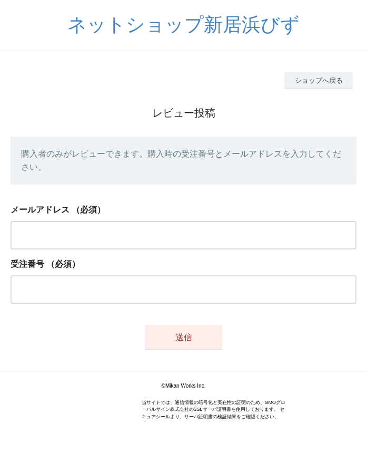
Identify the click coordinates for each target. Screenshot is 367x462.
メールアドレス (40, 209)
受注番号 (27, 263)
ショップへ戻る (319, 80)
